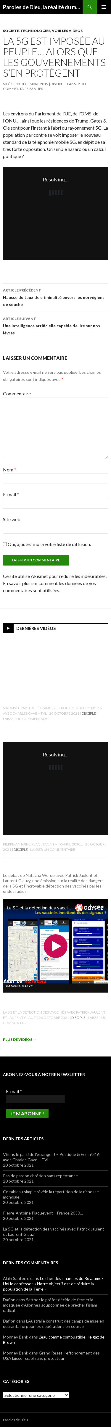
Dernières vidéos (36, 628)
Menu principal (104, 7)
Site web (11, 519)
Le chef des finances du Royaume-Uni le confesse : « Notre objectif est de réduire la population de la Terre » (53, 1283)
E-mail (11, 494)
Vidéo (8, 84)
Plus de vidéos (19, 1039)
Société (11, 30)
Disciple (58, 84)
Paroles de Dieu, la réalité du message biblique (43, 7)
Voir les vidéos (67, 30)
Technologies (35, 30)
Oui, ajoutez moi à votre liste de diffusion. (47, 544)
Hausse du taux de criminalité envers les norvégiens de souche (55, 297)
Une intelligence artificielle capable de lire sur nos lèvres (55, 325)
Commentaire (17, 393)
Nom (9, 469)
